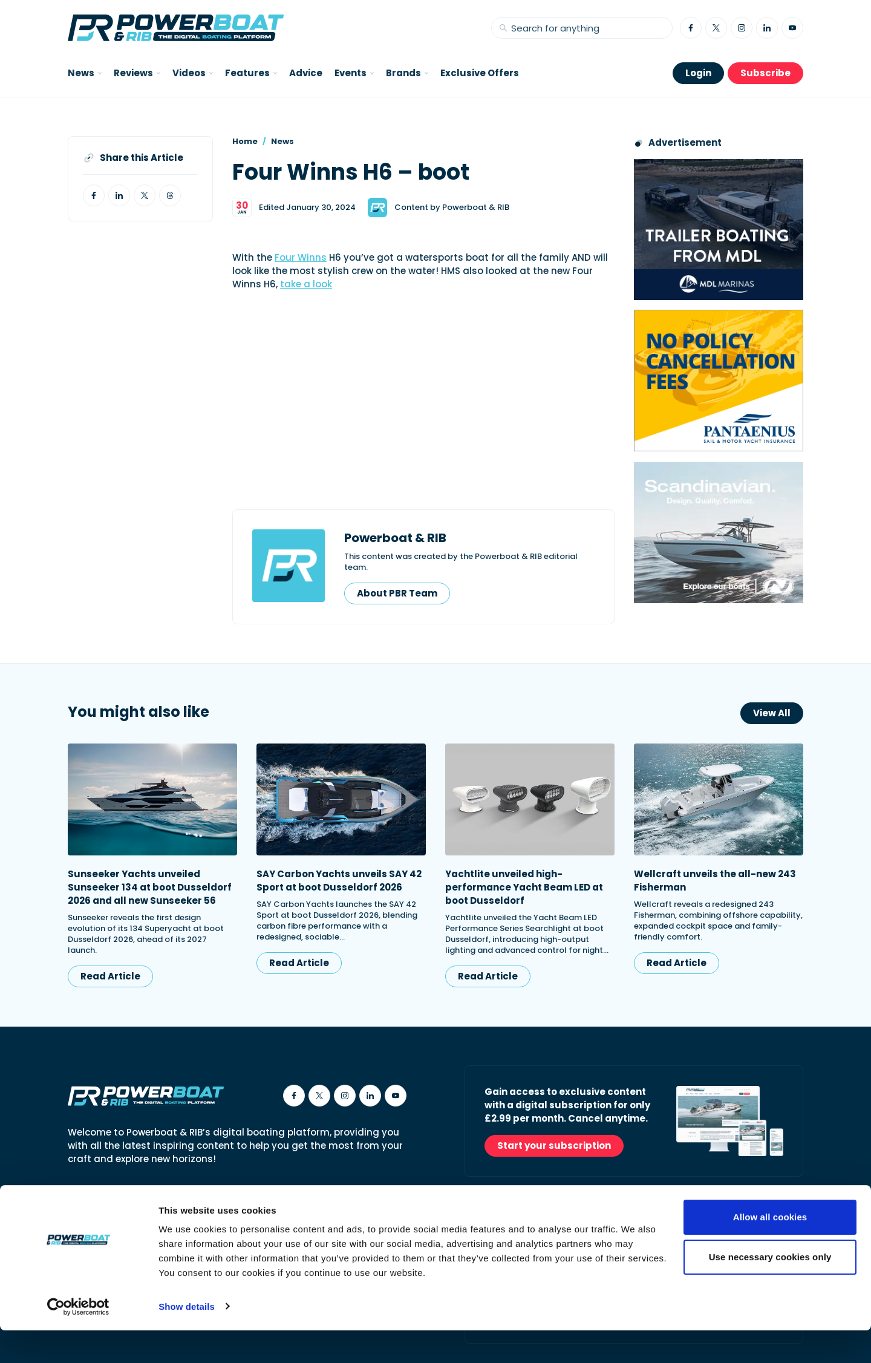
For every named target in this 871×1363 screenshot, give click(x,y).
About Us (88, 1205)
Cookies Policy (205, 1205)
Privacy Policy (280, 1205)
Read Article (110, 976)
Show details (186, 1339)
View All (772, 713)
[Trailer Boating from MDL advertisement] (718, 229)
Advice (305, 73)
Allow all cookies (770, 1250)
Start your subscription (554, 1145)
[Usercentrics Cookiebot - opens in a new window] (78, 1339)
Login (698, 73)
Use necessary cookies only (770, 1289)
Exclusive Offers (479, 73)
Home (245, 141)
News (282, 141)
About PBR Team (397, 593)
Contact (140, 1205)
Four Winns (301, 257)
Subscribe (765, 73)
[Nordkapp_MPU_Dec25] (718, 532)
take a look (306, 284)
